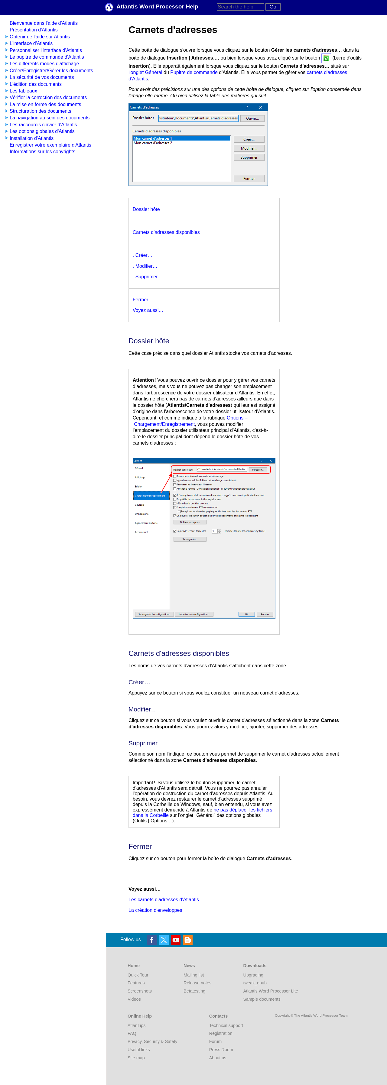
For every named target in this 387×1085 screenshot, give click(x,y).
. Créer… (142, 255)
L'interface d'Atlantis (31, 43)
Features (136, 982)
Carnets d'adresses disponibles (166, 232)
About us (217, 1057)
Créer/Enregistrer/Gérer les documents (51, 70)
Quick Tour (138, 975)
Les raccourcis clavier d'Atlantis (43, 124)
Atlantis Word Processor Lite (270, 991)
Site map (136, 1057)
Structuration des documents (40, 111)
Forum (215, 1041)
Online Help (140, 1016)
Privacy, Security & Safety (152, 1041)
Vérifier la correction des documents (48, 97)
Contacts (218, 1016)
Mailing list (194, 975)
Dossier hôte (146, 209)
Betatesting (194, 991)
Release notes (197, 982)
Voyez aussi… (148, 310)
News (189, 965)
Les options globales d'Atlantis (42, 131)
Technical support (226, 1025)
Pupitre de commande (194, 72)
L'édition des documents (36, 84)
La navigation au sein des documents (49, 117)
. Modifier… (145, 266)
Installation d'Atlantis (32, 138)
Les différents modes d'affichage (44, 63)
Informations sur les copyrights (42, 151)
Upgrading (253, 975)
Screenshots (140, 991)
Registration (221, 1033)
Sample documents (262, 999)
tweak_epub (255, 982)
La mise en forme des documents (45, 104)
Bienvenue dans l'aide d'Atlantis (44, 23)
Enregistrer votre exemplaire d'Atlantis (50, 144)
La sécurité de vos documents (42, 77)
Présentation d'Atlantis (34, 29)
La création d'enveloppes (155, 910)
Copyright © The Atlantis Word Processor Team (311, 1015)
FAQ (132, 1033)
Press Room (221, 1049)
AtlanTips (136, 1025)
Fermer (140, 299)
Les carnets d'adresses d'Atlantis (163, 899)
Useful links (139, 1049)
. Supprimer (145, 276)
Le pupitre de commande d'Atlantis (47, 57)
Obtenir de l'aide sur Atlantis (40, 36)
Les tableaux (23, 90)
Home (134, 965)
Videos (134, 999)
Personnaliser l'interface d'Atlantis (46, 50)
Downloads (255, 965)
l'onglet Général (145, 72)
